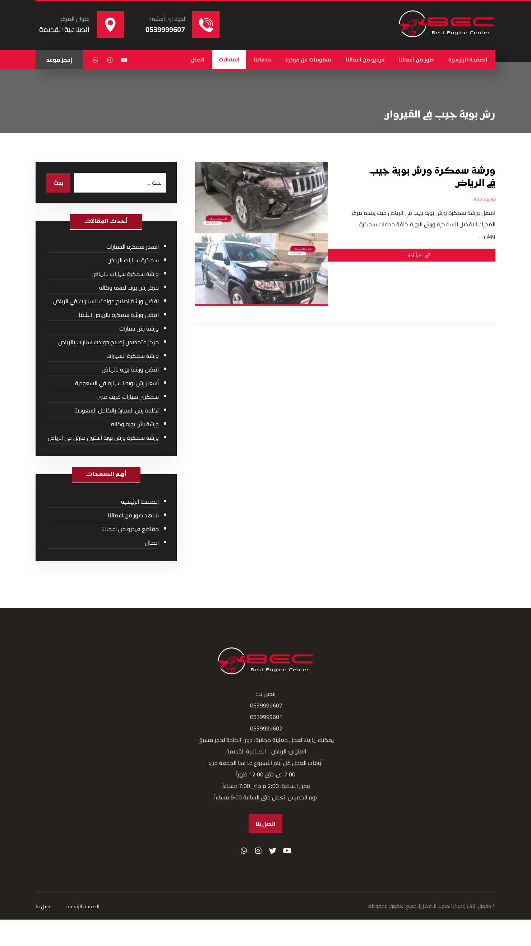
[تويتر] (273, 852)
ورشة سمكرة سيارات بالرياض (125, 274)
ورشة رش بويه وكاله (135, 424)
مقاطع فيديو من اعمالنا (130, 529)
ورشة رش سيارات (139, 328)
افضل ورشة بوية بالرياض (130, 369)
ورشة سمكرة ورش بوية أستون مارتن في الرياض (103, 438)
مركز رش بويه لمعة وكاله (129, 287)
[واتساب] (95, 60)
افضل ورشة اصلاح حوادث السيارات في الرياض (106, 301)
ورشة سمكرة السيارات (133, 356)
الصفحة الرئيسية (140, 502)
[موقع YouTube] (287, 852)
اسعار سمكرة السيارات (132, 246)
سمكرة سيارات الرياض (133, 260)
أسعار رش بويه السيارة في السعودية (117, 383)
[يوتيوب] (124, 60)
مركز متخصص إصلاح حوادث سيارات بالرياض (108, 342)
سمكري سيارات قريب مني (128, 397)
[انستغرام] (110, 60)
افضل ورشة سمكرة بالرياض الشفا (119, 315)
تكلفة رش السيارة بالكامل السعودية (116, 410)
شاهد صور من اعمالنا (133, 515)
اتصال (152, 542)
